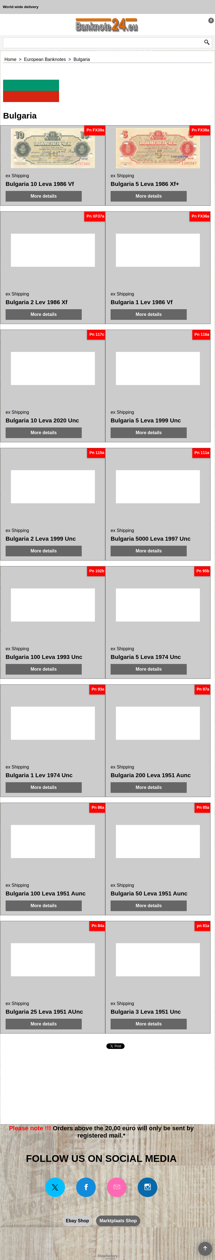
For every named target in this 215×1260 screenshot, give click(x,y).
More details (44, 196)
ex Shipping (17, 175)
